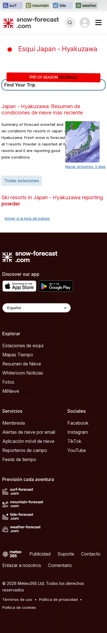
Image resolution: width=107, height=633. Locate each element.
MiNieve (10, 391)
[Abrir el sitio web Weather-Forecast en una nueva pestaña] (86, 5)
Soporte (65, 554)
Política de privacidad (58, 599)
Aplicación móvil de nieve (28, 441)
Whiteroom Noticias (22, 373)
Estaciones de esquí (22, 345)
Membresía (13, 423)
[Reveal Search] (70, 22)
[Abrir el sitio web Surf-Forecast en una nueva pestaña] (12, 5)
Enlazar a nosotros (21, 565)
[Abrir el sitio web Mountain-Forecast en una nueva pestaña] (37, 5)
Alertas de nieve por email (28, 432)
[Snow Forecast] (31, 22)
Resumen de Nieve (21, 364)
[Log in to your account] (85, 22)
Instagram (77, 432)
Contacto (90, 554)
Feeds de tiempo (19, 459)
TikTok (74, 441)
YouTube (76, 450)
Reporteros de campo (24, 450)
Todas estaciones (21, 180)
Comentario (60, 565)
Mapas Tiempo (17, 354)
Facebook (77, 423)
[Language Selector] (36, 308)
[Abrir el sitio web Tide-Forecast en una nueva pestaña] (62, 5)
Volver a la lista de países (27, 218)
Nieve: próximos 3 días (85, 166)
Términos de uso (17, 599)
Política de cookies (19, 607)
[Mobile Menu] (98, 22)
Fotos (8, 382)
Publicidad (40, 554)
